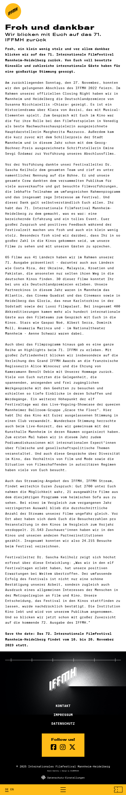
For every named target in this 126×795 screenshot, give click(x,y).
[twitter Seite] (72, 747)
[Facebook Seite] (53, 747)
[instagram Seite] (63, 747)
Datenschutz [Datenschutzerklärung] (63, 724)
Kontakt (63, 706)
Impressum (63, 715)
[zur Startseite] (13, 11)
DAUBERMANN (74, 771)
